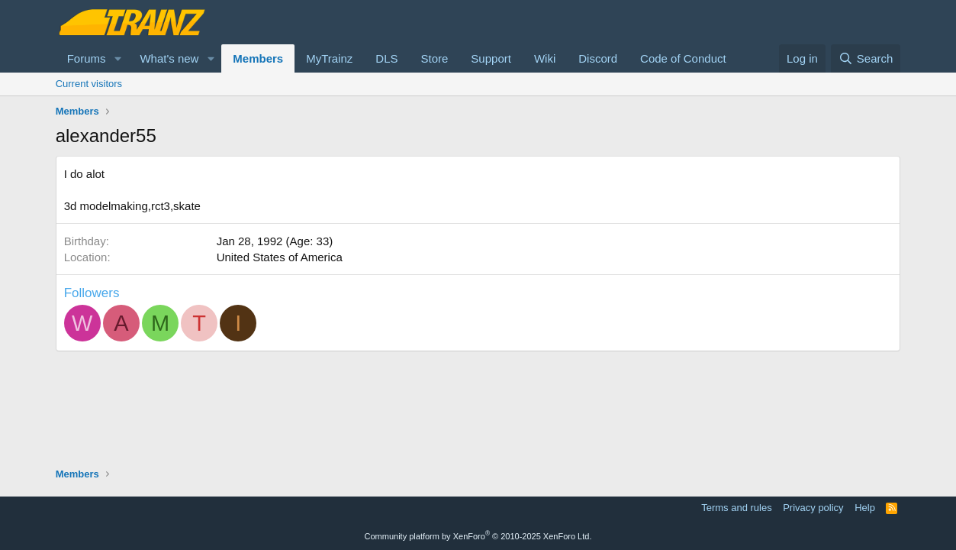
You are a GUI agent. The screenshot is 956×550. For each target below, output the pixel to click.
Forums (86, 58)
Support (491, 58)
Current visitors (89, 83)
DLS (386, 58)
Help (865, 507)
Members (258, 58)
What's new (169, 58)
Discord (597, 58)
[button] (117, 58)
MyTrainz (329, 58)
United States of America (280, 257)
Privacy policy (813, 507)
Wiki (544, 58)
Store (434, 58)
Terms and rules (736, 507)
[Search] (865, 58)
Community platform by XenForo (478, 536)
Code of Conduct (683, 58)
